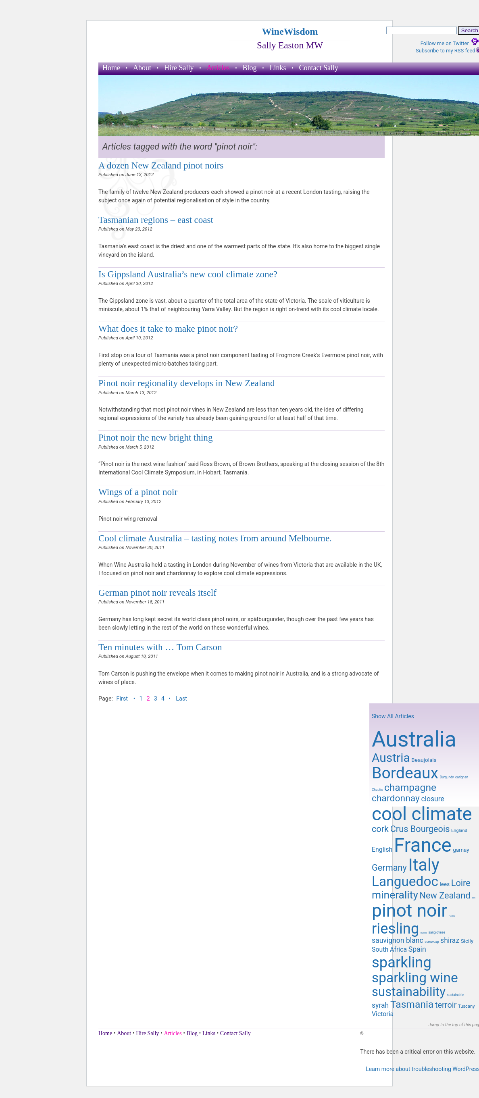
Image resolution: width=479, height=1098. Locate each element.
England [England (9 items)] (459, 830)
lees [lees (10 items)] (445, 884)
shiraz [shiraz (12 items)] (449, 940)
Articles (218, 68)
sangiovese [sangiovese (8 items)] (436, 932)
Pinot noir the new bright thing (155, 437)
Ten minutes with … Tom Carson (160, 647)
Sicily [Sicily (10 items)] (467, 941)
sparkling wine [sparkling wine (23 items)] (415, 978)
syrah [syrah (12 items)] (380, 1005)
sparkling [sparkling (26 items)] (401, 962)
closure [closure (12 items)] (432, 799)
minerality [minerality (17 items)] (395, 895)
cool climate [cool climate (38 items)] (422, 814)
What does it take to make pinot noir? (168, 328)
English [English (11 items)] (382, 849)
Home (111, 68)
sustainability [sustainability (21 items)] (409, 991)
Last (181, 698)
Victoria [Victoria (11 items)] (383, 1014)
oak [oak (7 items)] (473, 897)
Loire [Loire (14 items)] (461, 883)
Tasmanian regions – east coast (155, 219)
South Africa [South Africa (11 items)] (389, 949)
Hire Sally (179, 68)
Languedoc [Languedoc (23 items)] (405, 881)
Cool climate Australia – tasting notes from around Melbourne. (215, 538)
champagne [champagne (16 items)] (410, 787)
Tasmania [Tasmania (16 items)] (411, 1004)
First (123, 698)
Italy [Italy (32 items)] (423, 865)
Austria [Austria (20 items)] (391, 758)
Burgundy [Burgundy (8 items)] (447, 777)
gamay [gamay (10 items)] (461, 849)
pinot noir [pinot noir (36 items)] (409, 910)
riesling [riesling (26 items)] (395, 928)
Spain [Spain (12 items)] (417, 949)
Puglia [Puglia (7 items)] (452, 916)
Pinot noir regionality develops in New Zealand (186, 383)
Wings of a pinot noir (137, 492)
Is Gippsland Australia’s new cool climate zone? (187, 274)
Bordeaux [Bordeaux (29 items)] (405, 773)
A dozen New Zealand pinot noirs (160, 165)
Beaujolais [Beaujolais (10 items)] (423, 760)
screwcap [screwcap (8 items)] (432, 942)
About (142, 68)
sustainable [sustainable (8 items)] (455, 995)
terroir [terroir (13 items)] (445, 1005)
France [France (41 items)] (423, 845)
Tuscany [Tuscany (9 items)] (466, 1006)
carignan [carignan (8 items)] (461, 777)
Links (278, 68)
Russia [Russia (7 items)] (424, 933)
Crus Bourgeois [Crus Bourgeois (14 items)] (420, 829)
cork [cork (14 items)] (380, 829)
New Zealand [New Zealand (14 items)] (444, 895)
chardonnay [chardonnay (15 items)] (396, 798)
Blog (249, 68)
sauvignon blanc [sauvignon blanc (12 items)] (397, 940)
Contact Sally (319, 68)
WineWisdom (290, 31)
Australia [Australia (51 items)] (414, 739)
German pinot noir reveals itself (157, 592)
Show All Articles (393, 716)
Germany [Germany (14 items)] (389, 868)
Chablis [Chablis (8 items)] (377, 790)
